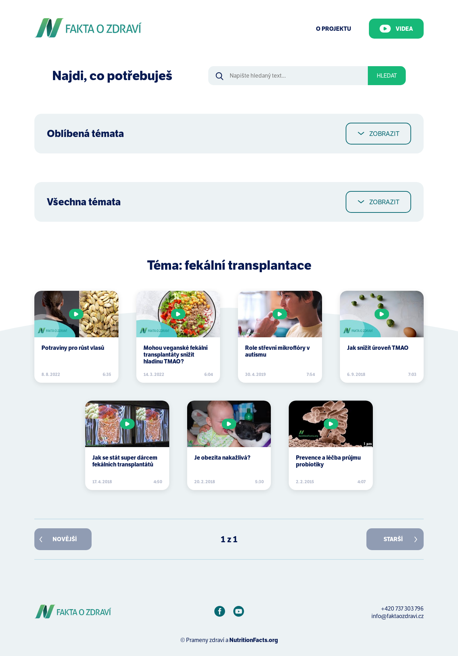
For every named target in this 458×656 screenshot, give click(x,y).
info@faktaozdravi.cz (397, 616)
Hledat (387, 75)
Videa (396, 29)
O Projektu (333, 29)
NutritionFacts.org (253, 640)
